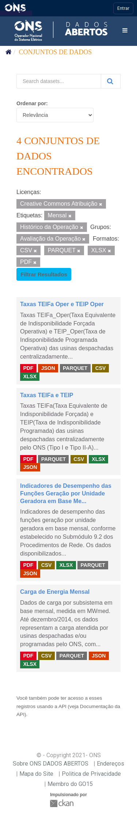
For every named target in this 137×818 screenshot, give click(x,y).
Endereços (110, 763)
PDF (28, 368)
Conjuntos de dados (55, 52)
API (62, 706)
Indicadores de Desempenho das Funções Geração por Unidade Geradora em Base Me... (65, 493)
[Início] (8, 52)
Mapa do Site (36, 773)
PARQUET (75, 368)
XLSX (30, 376)
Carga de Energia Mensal (55, 592)
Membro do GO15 (70, 784)
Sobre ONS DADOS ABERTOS (50, 763)
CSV (100, 368)
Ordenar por (31, 103)
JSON (48, 368)
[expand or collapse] (125, 31)
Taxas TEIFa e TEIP (46, 395)
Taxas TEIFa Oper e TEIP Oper (62, 304)
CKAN (62, 803)
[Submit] (111, 81)
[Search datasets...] (58, 81)
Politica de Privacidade (91, 773)
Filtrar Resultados (43, 274)
